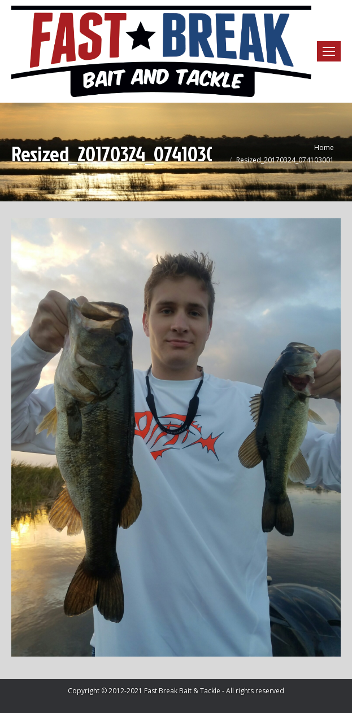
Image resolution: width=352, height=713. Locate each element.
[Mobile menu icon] (329, 51)
